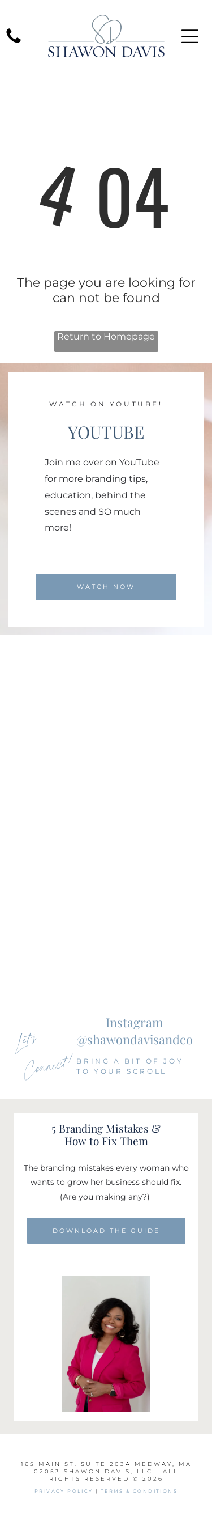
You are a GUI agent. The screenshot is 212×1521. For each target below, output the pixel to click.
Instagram (134, 1022)
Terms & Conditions (139, 1491)
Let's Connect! (44, 1053)
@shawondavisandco (134, 1039)
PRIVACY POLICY (63, 1491)
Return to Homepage (106, 336)
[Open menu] (189, 36)
